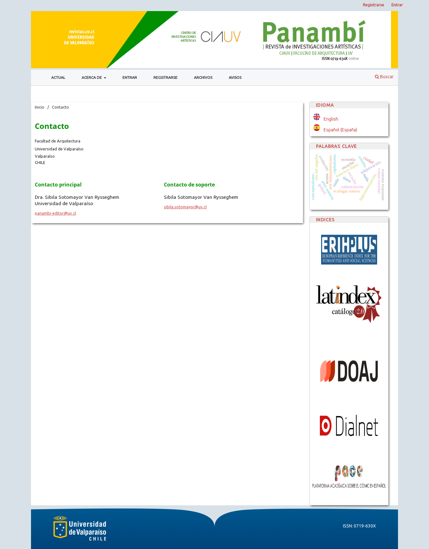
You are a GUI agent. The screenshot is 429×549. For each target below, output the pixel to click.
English (331, 119)
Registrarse (165, 77)
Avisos (235, 77)
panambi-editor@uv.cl (55, 213)
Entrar (129, 77)
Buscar (384, 76)
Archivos (203, 77)
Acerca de (92, 77)
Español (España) (340, 129)
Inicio (39, 107)
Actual (58, 77)
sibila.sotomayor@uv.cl (185, 207)
